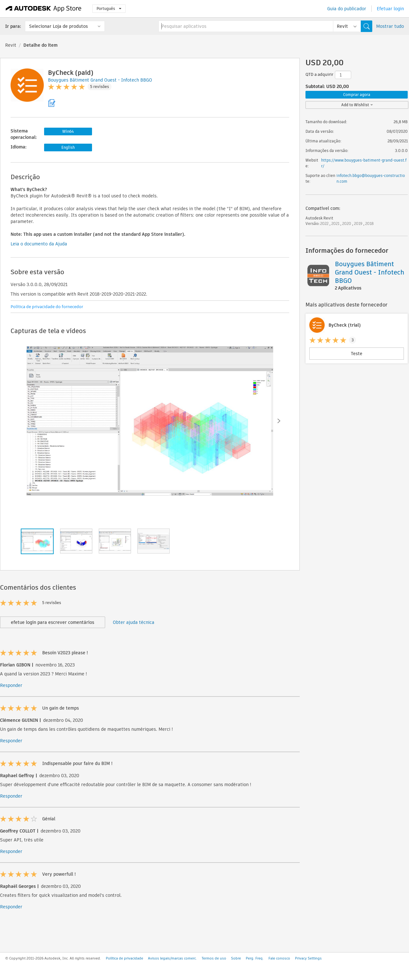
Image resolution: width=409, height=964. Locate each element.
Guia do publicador (346, 8)
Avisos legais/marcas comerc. (172, 958)
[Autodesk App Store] (43, 8)
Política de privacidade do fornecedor (47, 307)
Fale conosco (279, 958)
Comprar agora (356, 94)
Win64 (68, 131)
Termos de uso (214, 958)
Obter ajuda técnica (133, 622)
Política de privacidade (124, 958)
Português (108, 8)
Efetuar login (390, 8)
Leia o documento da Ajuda (39, 244)
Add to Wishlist (357, 105)
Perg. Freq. (255, 958)
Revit (10, 45)
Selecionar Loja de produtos (58, 26)
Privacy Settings (308, 958)
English (68, 147)
